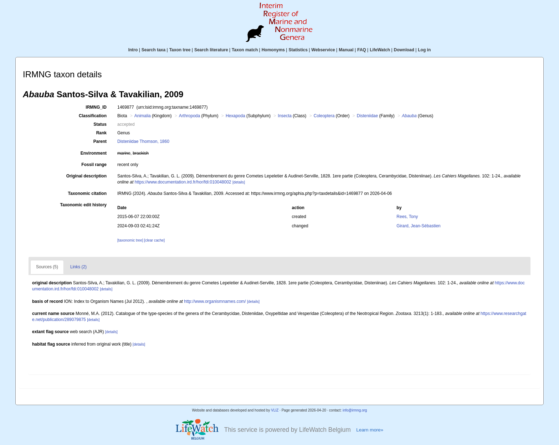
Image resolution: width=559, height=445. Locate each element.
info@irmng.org (355, 410)
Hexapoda (235, 115)
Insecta (285, 115)
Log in (424, 49)
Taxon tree (180, 49)
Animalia (142, 115)
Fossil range (94, 164)
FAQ (361, 49)
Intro (133, 49)
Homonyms (273, 49)
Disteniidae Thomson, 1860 (143, 141)
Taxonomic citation (87, 193)
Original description (86, 176)
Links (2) (78, 266)
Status (100, 124)
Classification (93, 115)
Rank (101, 132)
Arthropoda (189, 115)
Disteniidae (367, 115)
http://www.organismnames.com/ (215, 301)
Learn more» (369, 430)
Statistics (297, 49)
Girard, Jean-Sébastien (418, 225)
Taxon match (245, 49)
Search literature (211, 49)
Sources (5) (47, 266)
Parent (100, 141)
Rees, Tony (407, 216)
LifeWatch (380, 49)
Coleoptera (324, 115)
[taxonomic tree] (130, 240)
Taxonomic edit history (83, 204)
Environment (94, 153)
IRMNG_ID (96, 107)
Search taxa (153, 49)
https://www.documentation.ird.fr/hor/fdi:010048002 (183, 182)
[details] (238, 182)
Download (404, 49)
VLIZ (274, 410)
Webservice (323, 49)
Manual (346, 49)
